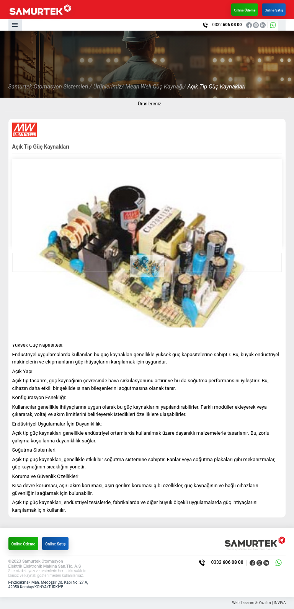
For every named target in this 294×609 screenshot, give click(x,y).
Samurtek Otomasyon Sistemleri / (50, 86)
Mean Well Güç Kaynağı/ (155, 86)
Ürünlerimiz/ (108, 86)
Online (244, 10)
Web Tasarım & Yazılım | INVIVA (259, 603)
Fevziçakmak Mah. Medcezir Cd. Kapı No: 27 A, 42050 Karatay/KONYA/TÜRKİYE (48, 584)
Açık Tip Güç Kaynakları (216, 86)
